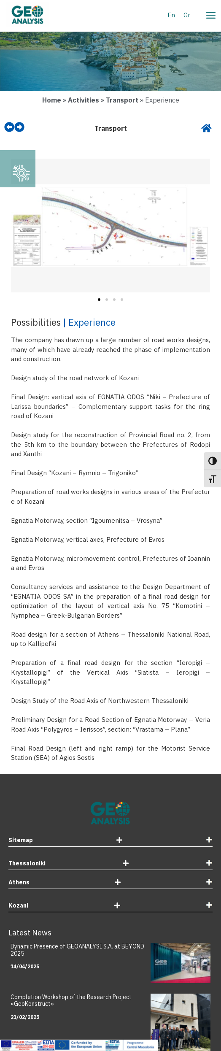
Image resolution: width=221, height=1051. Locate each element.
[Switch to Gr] (186, 15)
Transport (122, 100)
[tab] (110, 841)
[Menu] (210, 14)
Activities (83, 100)
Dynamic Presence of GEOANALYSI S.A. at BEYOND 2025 (77, 950)
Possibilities (36, 322)
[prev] (9, 127)
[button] (20, 227)
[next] (19, 127)
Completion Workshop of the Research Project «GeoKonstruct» (71, 1000)
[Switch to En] (171, 15)
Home (51, 100)
